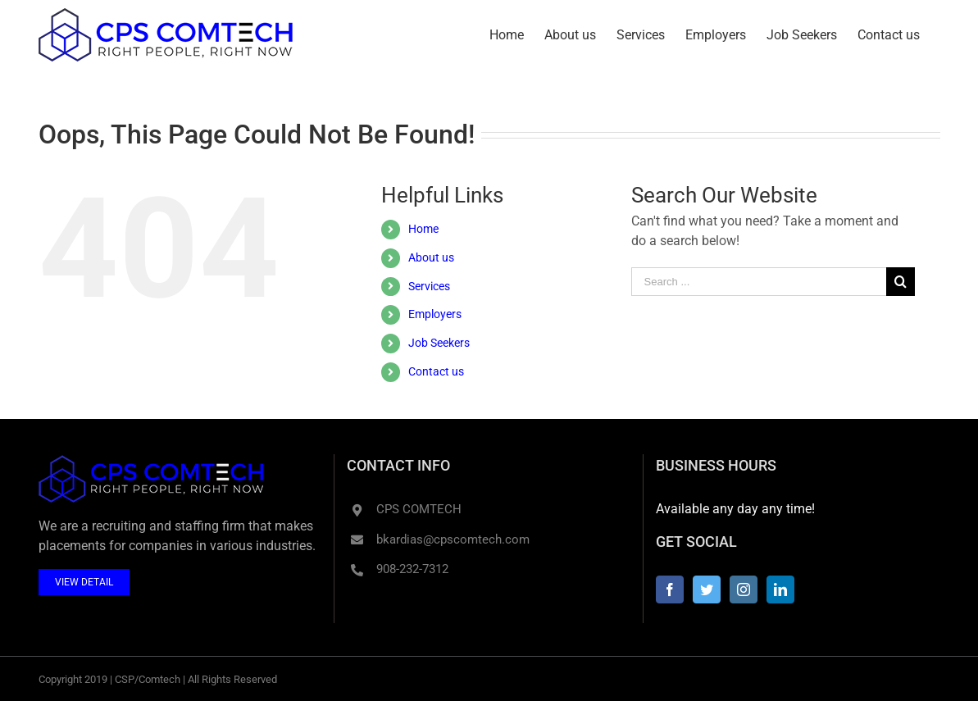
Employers (435, 314)
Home (423, 228)
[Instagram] (743, 589)
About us (431, 257)
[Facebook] (670, 589)
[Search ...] (759, 281)
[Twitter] (707, 589)
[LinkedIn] (780, 589)
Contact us (436, 371)
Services (429, 286)
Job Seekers (439, 342)
